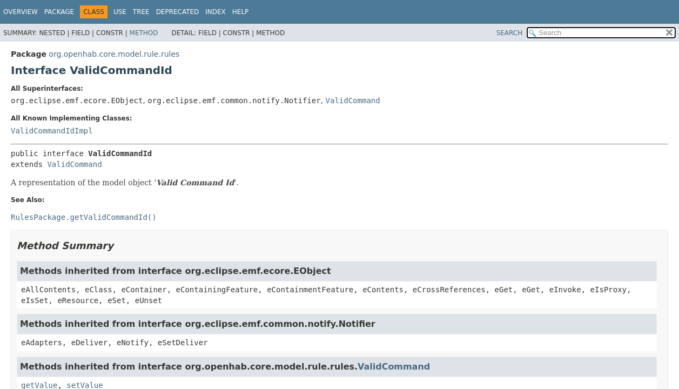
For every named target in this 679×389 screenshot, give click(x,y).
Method (144, 33)
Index (215, 12)
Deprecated (177, 12)
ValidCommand (353, 100)
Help (240, 12)
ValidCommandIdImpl (52, 130)
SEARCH (509, 33)
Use (119, 12)
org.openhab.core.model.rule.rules (114, 54)
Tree (141, 12)
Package (59, 12)
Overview (20, 12)
